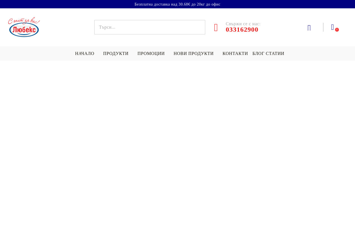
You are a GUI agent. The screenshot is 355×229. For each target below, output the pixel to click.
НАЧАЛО (84, 53)
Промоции (151, 53)
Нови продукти (194, 53)
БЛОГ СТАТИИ (268, 53)
